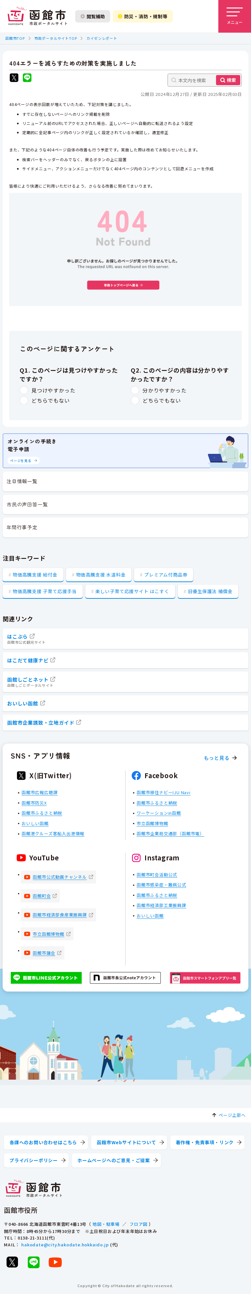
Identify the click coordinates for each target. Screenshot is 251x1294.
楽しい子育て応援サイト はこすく (132, 591)
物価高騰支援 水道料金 (101, 574)
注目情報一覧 (22, 481)
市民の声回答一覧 (27, 504)
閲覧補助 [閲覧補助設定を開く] (92, 16)
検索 (231, 80)
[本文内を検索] (204, 80)
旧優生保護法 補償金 (210, 591)
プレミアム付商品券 (165, 574)
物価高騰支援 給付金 (35, 574)
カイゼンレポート (101, 38)
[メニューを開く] (234, 16)
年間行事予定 (22, 527)
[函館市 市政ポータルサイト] (37, 16)
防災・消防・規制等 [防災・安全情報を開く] (143, 16)
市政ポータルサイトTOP (55, 38)
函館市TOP (15, 38)
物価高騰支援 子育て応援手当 (45, 591)
